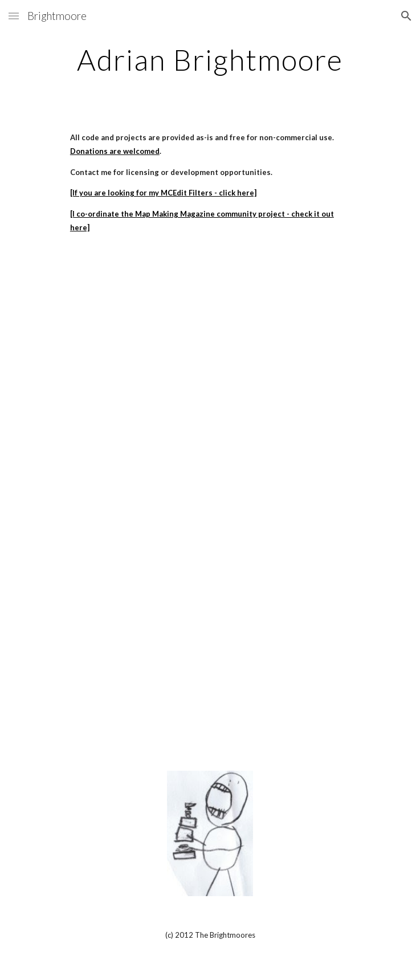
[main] (210, 59)
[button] (13, 15)
